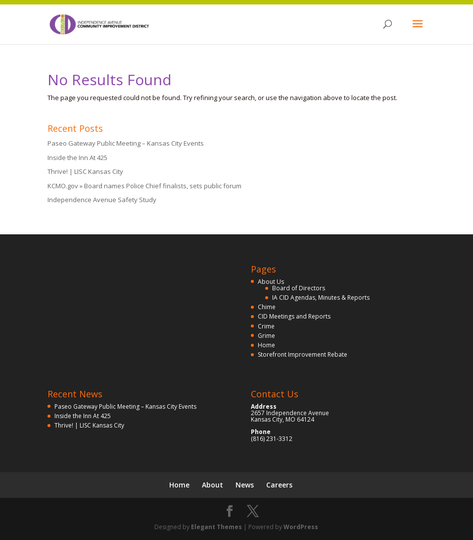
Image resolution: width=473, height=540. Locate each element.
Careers (279, 484)
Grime (266, 335)
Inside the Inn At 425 (77, 157)
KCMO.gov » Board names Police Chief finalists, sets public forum (144, 185)
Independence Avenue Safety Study (101, 199)
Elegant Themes (216, 527)
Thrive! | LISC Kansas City (85, 171)
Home (266, 345)
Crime (266, 326)
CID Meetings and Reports (294, 316)
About (212, 484)
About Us (271, 281)
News (245, 484)
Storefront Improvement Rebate (302, 354)
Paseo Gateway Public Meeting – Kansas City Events (125, 143)
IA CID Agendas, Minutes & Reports (321, 297)
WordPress (301, 527)
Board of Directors (298, 288)
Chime (267, 307)
